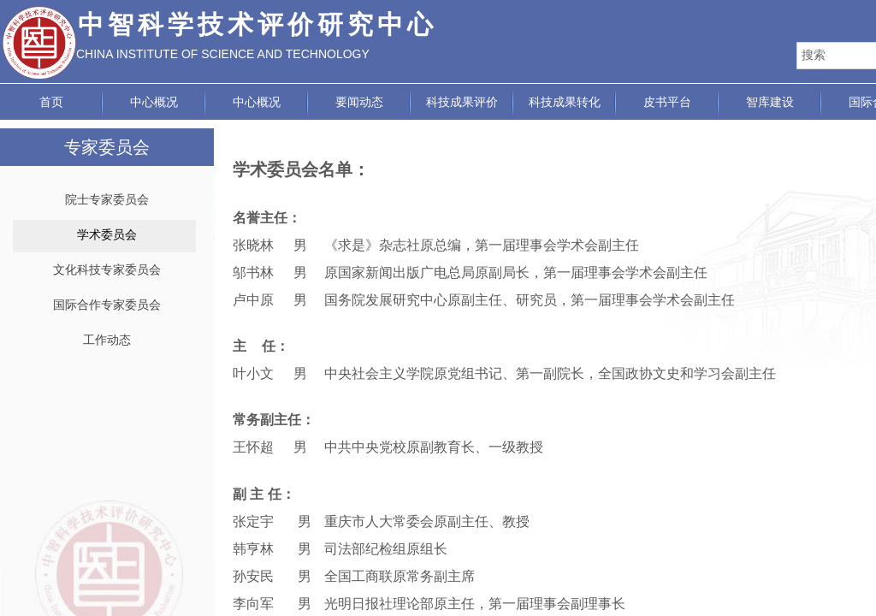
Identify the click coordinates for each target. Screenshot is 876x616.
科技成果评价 (462, 102)
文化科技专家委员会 (107, 270)
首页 (51, 102)
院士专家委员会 (107, 199)
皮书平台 (667, 102)
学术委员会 (107, 234)
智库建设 (770, 102)
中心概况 (154, 102)
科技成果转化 (565, 102)
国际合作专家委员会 (107, 305)
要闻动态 (359, 102)
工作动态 (107, 340)
